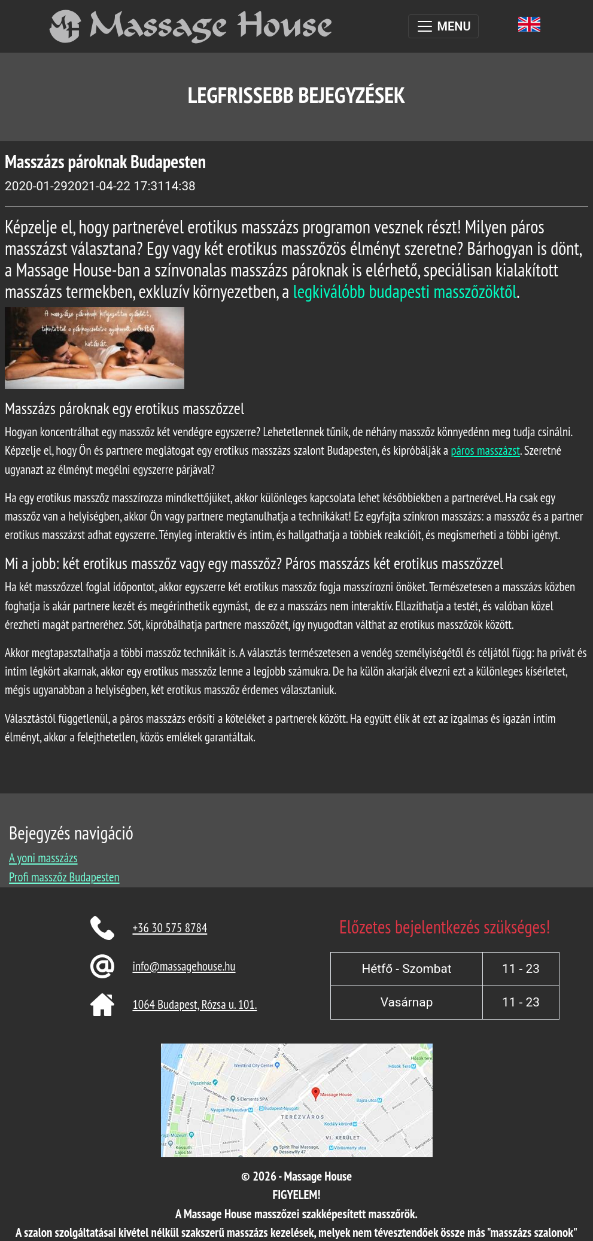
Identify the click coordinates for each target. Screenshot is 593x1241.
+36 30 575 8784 (169, 928)
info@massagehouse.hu (183, 966)
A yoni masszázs (43, 858)
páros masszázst (485, 450)
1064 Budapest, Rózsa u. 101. (194, 1004)
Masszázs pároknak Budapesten (105, 161)
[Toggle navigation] (443, 26)
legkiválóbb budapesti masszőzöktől (405, 291)
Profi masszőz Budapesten (64, 877)
